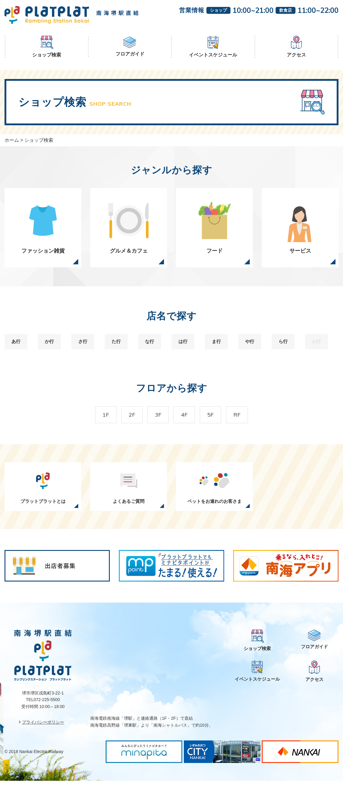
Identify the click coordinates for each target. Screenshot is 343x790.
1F (94, 421)
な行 (152, 346)
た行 (118, 346)
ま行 (219, 346)
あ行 (18, 346)
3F (156, 421)
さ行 (85, 346)
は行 (185, 346)
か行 (52, 346)
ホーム (12, 140)
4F (187, 421)
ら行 (285, 346)
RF (249, 421)
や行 (252, 346)
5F (218, 421)
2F (125, 421)
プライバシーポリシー (43, 731)
